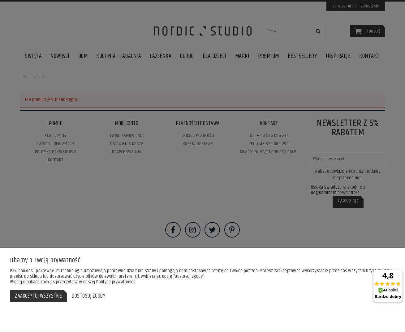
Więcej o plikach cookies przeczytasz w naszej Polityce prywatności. (72, 282)
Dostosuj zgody (88, 296)
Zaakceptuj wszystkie (38, 296)
